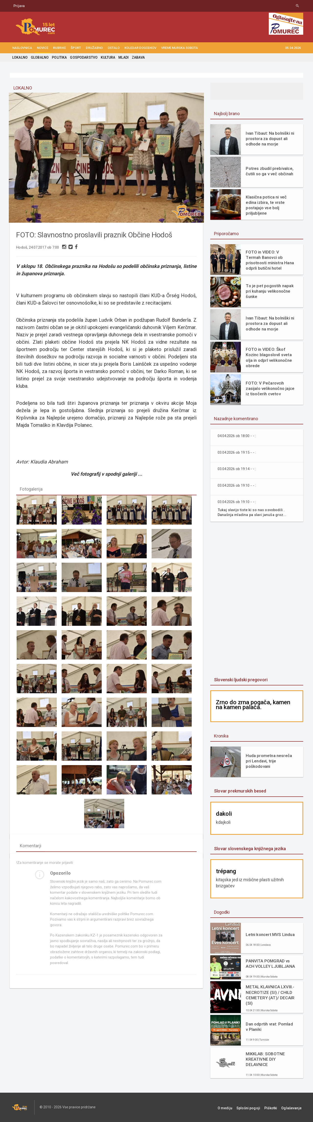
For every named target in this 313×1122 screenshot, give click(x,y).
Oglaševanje (293, 1107)
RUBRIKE (59, 48)
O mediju (233, 1107)
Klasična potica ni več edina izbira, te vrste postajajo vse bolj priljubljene (266, 205)
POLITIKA (58, 57)
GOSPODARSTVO (82, 57)
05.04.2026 (293, 48)
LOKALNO (19, 57)
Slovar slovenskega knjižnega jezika (249, 848)
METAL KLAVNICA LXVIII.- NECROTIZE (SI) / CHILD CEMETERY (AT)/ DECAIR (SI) (269, 994)
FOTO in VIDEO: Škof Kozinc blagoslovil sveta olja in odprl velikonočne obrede (268, 357)
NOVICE (42, 48)
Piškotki (274, 1107)
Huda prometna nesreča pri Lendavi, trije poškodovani (268, 761)
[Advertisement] (256, 600)
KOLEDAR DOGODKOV (140, 48)
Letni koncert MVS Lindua (269, 934)
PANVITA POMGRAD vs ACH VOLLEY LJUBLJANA (270, 963)
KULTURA (107, 57)
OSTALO (114, 48)
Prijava (19, 6)
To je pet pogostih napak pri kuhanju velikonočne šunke (269, 291)
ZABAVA (136, 57)
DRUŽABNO (94, 48)
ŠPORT (76, 48)
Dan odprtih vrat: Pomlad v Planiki (270, 1027)
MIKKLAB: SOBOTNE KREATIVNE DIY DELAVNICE (265, 1059)
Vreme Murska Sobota (179, 48)
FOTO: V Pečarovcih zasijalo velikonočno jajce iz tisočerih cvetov (269, 388)
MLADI (122, 57)
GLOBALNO (39, 57)
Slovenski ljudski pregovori (240, 679)
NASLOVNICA (22, 48)
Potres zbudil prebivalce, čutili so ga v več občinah (269, 171)
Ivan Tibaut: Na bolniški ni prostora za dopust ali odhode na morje (269, 138)
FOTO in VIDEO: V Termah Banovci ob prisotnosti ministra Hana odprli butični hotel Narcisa (270, 260)
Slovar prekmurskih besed (239, 790)
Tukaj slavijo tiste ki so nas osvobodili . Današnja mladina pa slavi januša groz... (253, 512)
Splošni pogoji (254, 1107)
